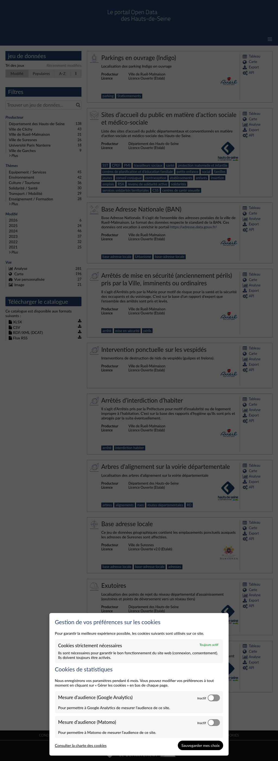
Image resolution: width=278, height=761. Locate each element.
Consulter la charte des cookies (81, 745)
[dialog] (139, 684)
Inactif (201, 698)
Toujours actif (209, 644)
